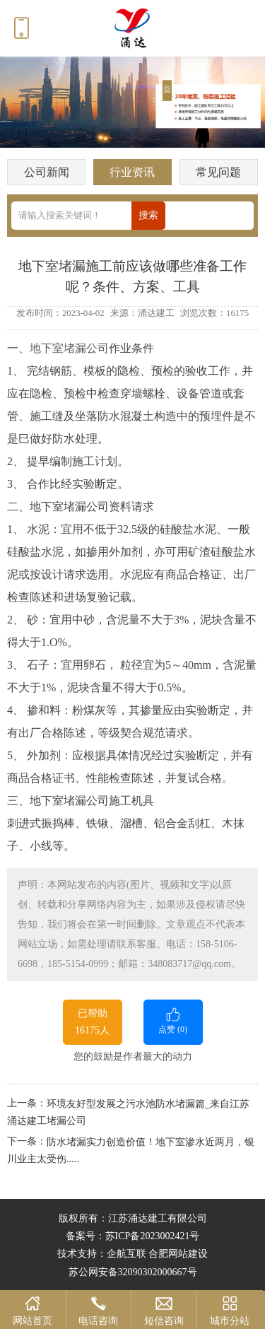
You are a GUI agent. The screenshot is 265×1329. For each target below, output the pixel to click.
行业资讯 (132, 172)
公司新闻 (46, 172)
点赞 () (173, 1019)
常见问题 (218, 172)
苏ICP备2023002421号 (152, 1236)
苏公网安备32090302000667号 (133, 1272)
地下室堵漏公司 (69, 348)
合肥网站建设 (178, 1253)
